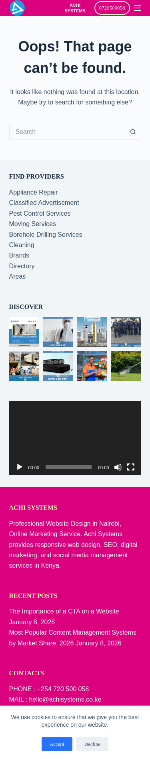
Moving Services (32, 223)
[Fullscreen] (131, 467)
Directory (22, 266)
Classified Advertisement (44, 202)
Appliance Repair (33, 192)
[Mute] (118, 467)
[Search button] (133, 132)
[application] (75, 438)
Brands (19, 255)
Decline (92, 744)
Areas (17, 276)
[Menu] (137, 8)
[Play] (20, 467)
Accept (57, 744)
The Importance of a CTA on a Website (64, 611)
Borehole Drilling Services (45, 234)
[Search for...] (67, 132)
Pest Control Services (40, 213)
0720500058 (112, 8)
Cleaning (21, 245)
